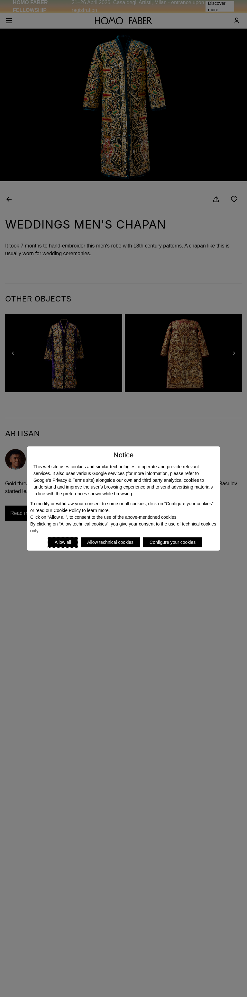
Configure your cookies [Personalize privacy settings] (173, 542)
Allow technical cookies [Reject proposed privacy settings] (110, 542)
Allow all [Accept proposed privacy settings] (63, 542)
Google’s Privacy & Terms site (63, 480)
